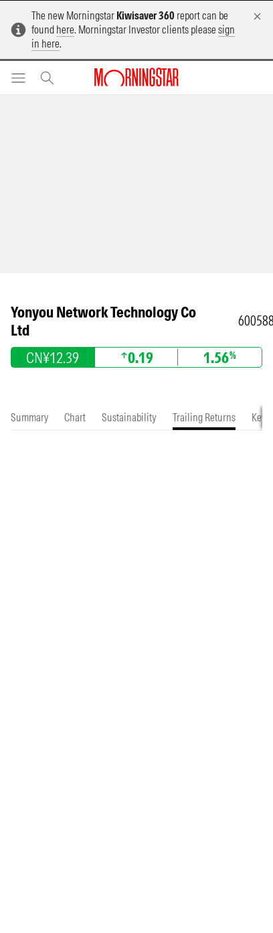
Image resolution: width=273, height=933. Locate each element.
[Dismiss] (257, 16)
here (65, 29)
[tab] (29, 417)
